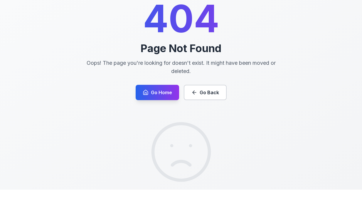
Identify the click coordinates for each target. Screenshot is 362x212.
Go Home (157, 104)
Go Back (205, 104)
